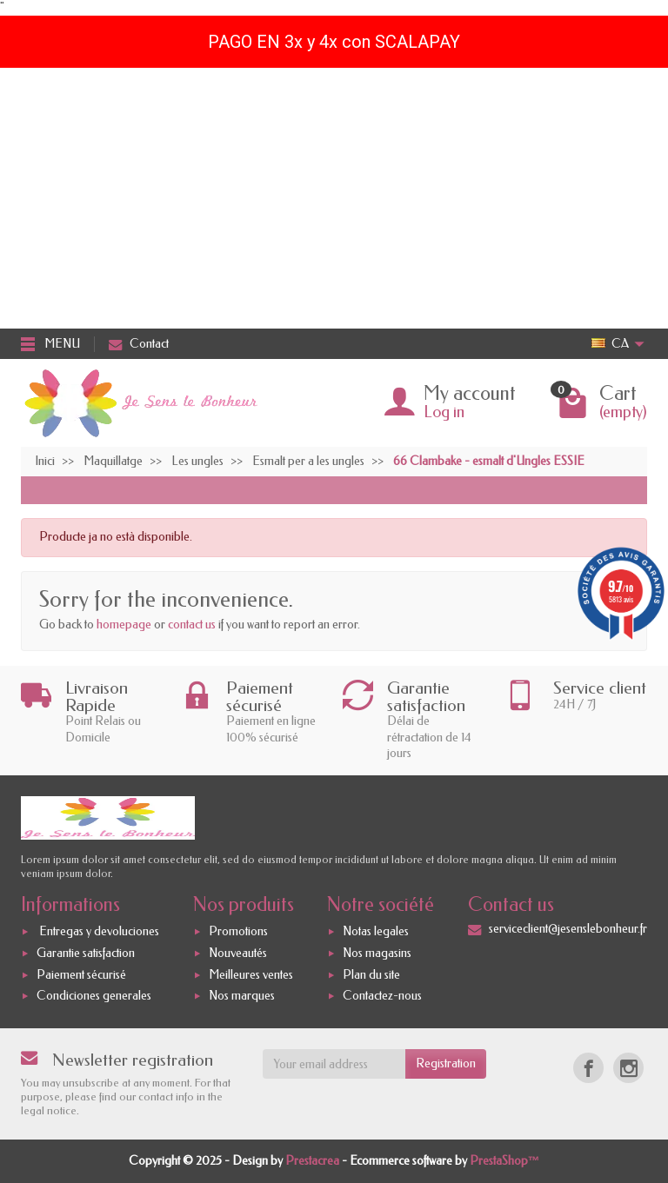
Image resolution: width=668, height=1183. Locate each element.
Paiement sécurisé (81, 974)
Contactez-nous (382, 996)
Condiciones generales (94, 996)
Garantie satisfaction (86, 953)
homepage (124, 624)
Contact (139, 343)
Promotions (238, 931)
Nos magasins (377, 953)
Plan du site (371, 974)
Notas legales (376, 931)
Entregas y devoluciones (98, 931)
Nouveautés (238, 953)
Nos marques (242, 996)
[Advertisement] (334, 198)
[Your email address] (334, 1064)
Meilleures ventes (251, 974)
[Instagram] (628, 1068)
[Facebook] (588, 1068)
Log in (444, 412)
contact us (192, 624)
